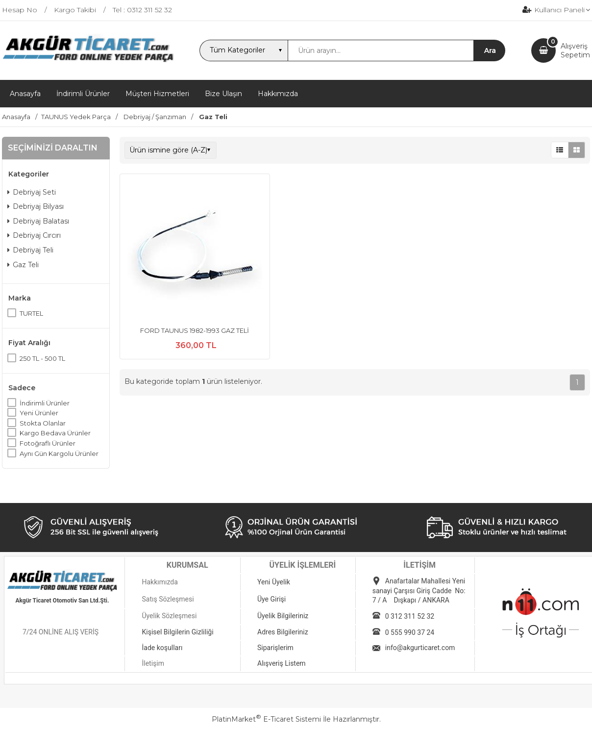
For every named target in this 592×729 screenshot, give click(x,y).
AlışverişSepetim (575, 50)
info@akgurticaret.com (420, 648)
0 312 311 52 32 (409, 616)
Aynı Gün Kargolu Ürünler (59, 453)
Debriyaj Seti (31, 192)
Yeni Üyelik (273, 582)
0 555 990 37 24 (409, 632)
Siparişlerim (275, 648)
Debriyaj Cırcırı (34, 235)
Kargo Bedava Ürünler (55, 433)
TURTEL (31, 313)
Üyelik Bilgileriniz (282, 616)
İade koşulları (162, 648)
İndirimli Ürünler (45, 403)
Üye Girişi (271, 599)
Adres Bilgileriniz (282, 632)
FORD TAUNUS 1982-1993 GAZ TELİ (194, 330)
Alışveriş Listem (281, 663)
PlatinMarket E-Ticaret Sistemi (266, 719)
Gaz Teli (23, 264)
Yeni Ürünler (39, 413)
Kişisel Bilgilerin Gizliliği (177, 632)
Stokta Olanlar (43, 423)
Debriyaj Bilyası (35, 206)
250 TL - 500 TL (42, 358)
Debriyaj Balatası (38, 221)
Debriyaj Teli (30, 250)
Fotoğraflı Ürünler (47, 443)
